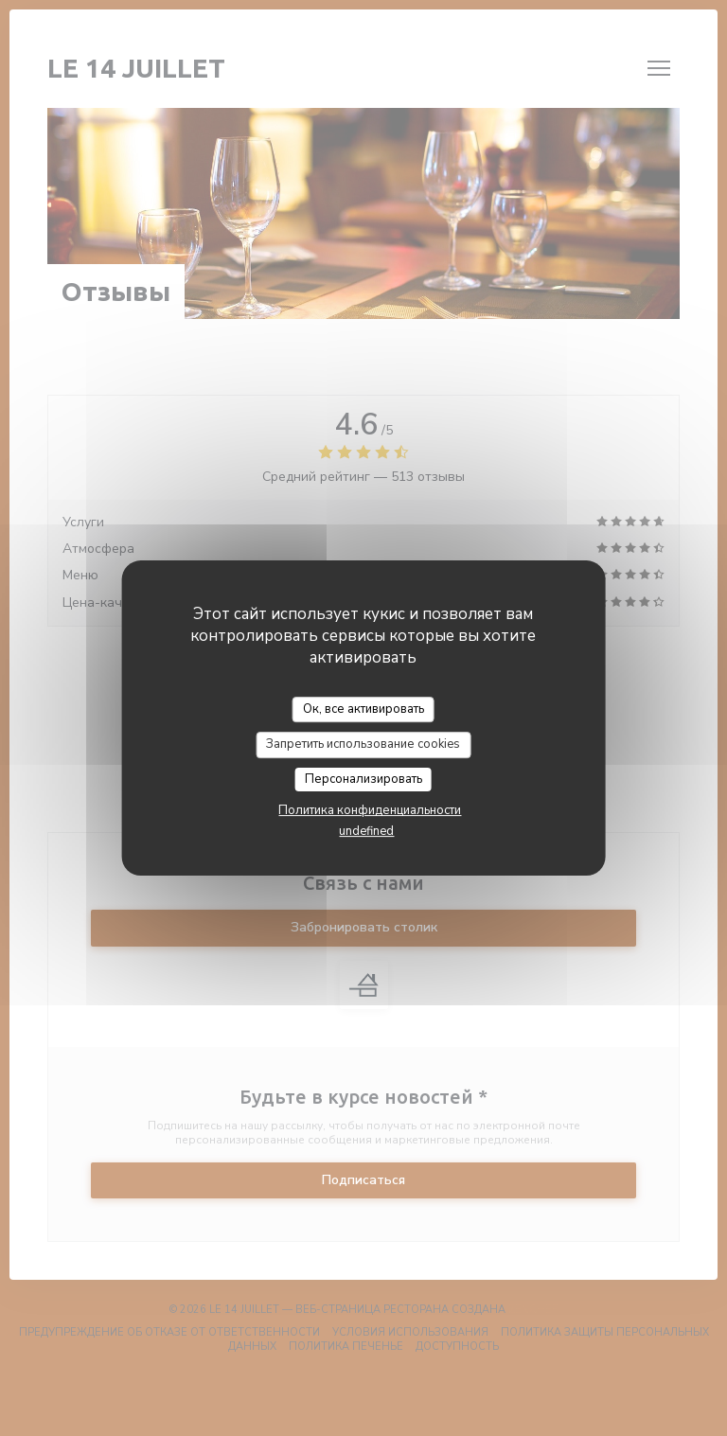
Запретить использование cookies (363, 744)
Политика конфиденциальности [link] (369, 810)
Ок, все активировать (363, 709)
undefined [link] (366, 831)
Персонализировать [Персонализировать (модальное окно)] (363, 779)
